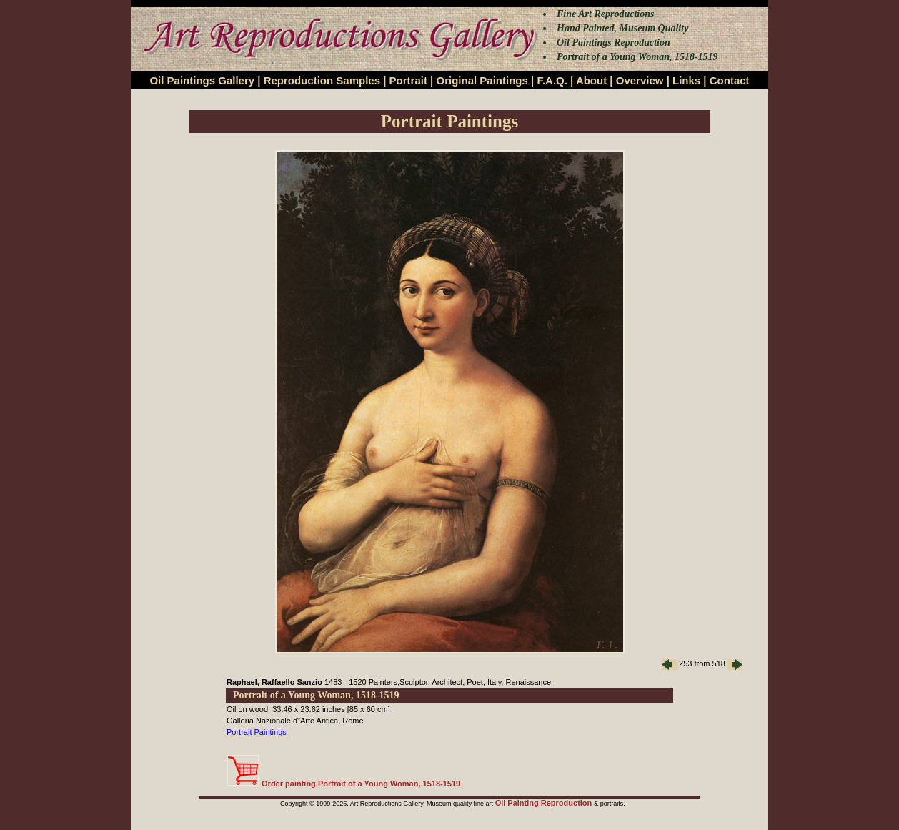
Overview (640, 80)
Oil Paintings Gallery (201, 80)
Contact (730, 80)
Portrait (408, 80)
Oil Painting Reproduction (545, 803)
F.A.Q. (552, 80)
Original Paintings (481, 80)
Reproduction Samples (322, 80)
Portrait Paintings (257, 732)
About (591, 80)
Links (686, 80)
